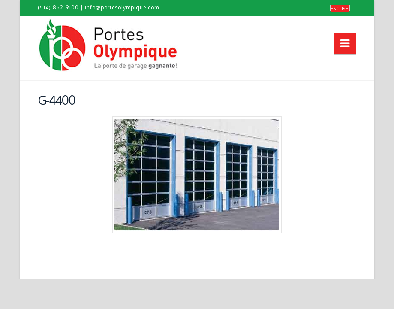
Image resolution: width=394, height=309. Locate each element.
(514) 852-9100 (58, 7)
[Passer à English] (340, 8)
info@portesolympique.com (122, 7)
